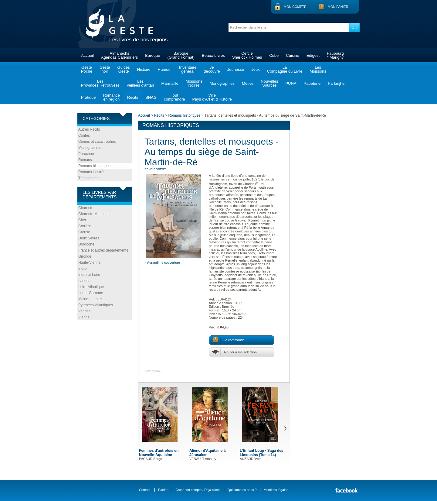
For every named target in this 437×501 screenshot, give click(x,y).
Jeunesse (235, 69)
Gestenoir (105, 69)
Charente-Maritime (93, 214)
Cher (82, 220)
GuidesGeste (123, 69)
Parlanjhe (336, 83)
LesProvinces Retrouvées (100, 83)
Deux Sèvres (88, 238)
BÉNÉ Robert (155, 169)
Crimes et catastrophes (97, 141)
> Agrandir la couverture (162, 262)
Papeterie (312, 83)
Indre (82, 268)
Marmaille (169, 83)
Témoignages (89, 178)
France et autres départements (103, 250)
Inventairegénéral (187, 69)
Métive (247, 83)
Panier (163, 490)
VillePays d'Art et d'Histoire (212, 97)
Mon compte (295, 7)
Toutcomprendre (174, 97)
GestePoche (86, 69)
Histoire (144, 69)
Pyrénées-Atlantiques (95, 305)
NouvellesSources (269, 83)
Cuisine (292, 55)
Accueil (87, 55)
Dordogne (86, 244)
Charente (85, 208)
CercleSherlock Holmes (247, 55)
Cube (274, 55)
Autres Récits (89, 129)
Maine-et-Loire (90, 299)
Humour (165, 69)
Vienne (84, 317)
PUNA (290, 83)
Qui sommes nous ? (242, 490)
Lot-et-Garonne (90, 293)
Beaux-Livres (213, 55)
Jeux (255, 69)
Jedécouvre (212, 69)
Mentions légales (276, 490)
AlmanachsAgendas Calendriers (119, 55)
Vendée (84, 311)
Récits (132, 97)
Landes (84, 281)
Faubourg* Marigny (335, 55)
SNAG (151, 97)
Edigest (313, 55)
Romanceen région (111, 97)
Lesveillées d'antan (140, 83)
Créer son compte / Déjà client (197, 490)
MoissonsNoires (194, 83)
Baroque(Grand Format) (181, 55)
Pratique (88, 97)
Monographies (222, 83)
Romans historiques (94, 166)
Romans (85, 160)
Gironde (84, 256)
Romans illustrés (91, 172)
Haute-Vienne (89, 262)
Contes (84, 135)
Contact (144, 490)
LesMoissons (318, 69)
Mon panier (338, 7)
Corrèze (84, 226)
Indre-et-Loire (89, 275)
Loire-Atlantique (91, 287)
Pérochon (86, 154)
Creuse (84, 232)
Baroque (152, 55)
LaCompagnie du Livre (284, 69)
